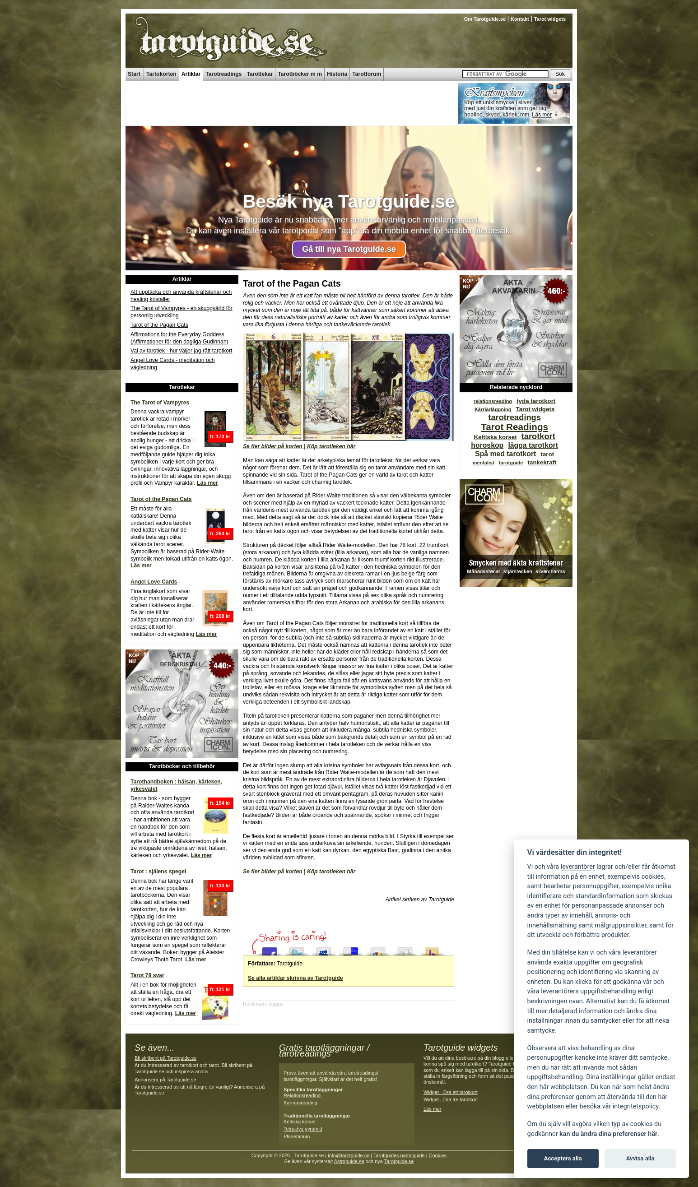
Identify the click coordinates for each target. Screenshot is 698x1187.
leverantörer (578, 867)
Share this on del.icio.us (350, 948)
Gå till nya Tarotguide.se (349, 249)
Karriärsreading (300, 1102)
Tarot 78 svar (147, 975)
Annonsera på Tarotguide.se (165, 1079)
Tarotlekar (260, 74)
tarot (547, 454)
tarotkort (538, 436)
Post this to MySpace (323, 948)
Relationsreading (302, 1095)
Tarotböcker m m (300, 74)
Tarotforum (366, 74)
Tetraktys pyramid (303, 1128)
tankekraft (542, 462)
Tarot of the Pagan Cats (159, 325)
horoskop (487, 445)
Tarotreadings (223, 74)
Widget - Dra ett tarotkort (450, 1092)
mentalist (483, 462)
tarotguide (511, 462)
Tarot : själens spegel (158, 871)
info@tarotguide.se (348, 1155)
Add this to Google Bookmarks (377, 948)
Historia (337, 74)
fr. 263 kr (220, 533)
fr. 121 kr (220, 989)
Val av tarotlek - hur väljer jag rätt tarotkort (181, 351)
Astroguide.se (349, 1161)
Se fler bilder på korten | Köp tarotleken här (299, 446)
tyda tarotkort (536, 401)
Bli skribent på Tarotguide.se (165, 1058)
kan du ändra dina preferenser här (608, 1134)
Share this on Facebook (269, 948)
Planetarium (297, 1136)
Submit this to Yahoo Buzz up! (432, 948)
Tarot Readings (514, 427)
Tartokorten (161, 74)
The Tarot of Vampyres (159, 402)
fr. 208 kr (220, 616)
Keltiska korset (495, 437)
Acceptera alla (563, 1158)
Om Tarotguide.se (485, 19)
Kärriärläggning (493, 409)
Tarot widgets (550, 19)
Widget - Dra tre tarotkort (450, 1099)
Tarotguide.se (399, 1161)
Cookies (438, 1155)
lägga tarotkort (533, 445)
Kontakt (520, 19)
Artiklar (191, 74)
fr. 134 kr (220, 885)
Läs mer (207, 483)
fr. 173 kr (220, 436)
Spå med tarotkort (505, 454)
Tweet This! (296, 948)
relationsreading (493, 401)
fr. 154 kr (220, 803)
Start (134, 74)
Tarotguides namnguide (399, 1155)
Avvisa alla (640, 1158)
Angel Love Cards (153, 582)
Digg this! (405, 948)
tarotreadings (514, 417)
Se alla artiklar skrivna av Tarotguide (295, 978)
